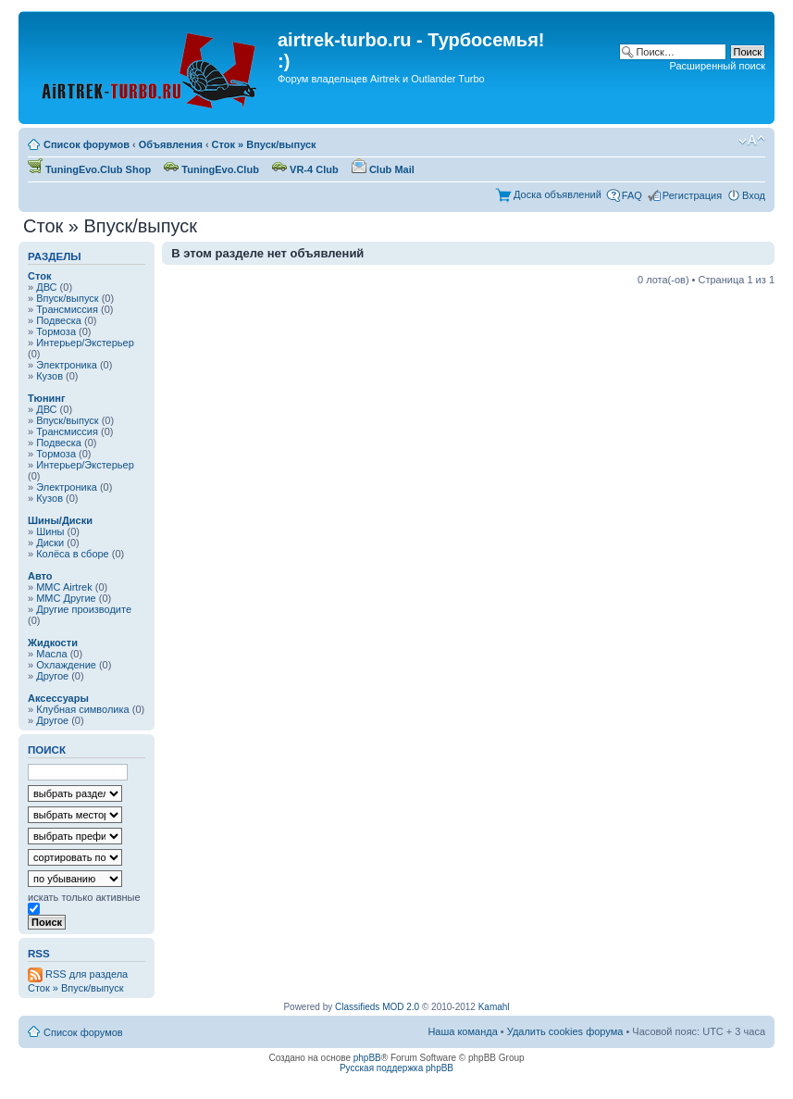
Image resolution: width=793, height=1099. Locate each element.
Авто (40, 575)
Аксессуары (58, 698)
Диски (50, 542)
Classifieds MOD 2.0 (377, 1007)
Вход (753, 195)
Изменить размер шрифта (751, 140)
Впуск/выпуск (67, 298)
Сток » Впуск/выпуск (264, 144)
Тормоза (56, 331)
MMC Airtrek (64, 587)
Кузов (49, 375)
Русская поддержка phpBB (396, 1068)
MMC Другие (66, 598)
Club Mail (383, 169)
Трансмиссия (67, 309)
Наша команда (462, 1031)
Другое (52, 675)
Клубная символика (83, 709)
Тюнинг (47, 398)
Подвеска (58, 320)
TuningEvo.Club (211, 169)
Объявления (171, 144)
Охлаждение (66, 664)
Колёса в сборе (72, 553)
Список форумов (86, 144)
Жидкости (53, 642)
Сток (39, 275)
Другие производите (83, 609)
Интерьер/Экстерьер (85, 342)
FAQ (632, 195)
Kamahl (494, 1007)
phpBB (367, 1058)
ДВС (46, 287)
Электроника (66, 364)
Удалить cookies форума (565, 1031)
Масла (51, 653)
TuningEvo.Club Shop (89, 169)
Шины (50, 531)
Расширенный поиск (717, 65)
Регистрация (692, 195)
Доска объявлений (557, 194)
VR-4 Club (305, 169)
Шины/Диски (60, 520)
